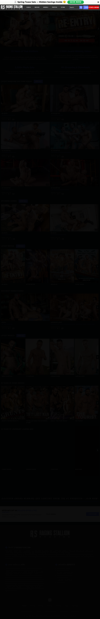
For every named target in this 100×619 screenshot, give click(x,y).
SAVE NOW (75, 2)
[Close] (98, 2)
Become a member (94, 7)
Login (86, 7)
